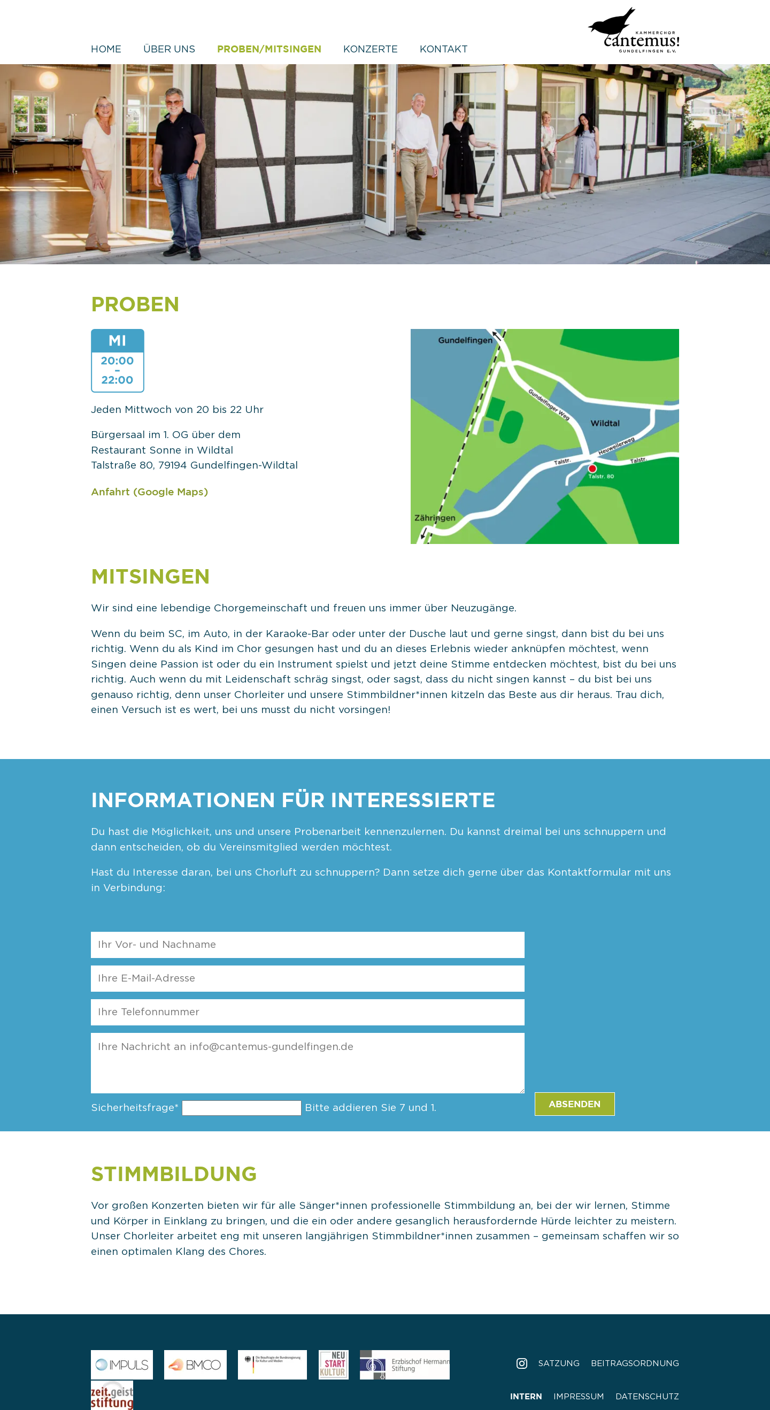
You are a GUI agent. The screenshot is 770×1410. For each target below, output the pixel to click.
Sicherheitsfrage (136, 1108)
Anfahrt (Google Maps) (149, 491)
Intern (526, 1396)
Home (106, 50)
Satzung (559, 1364)
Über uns (169, 50)
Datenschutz (647, 1397)
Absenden (574, 1104)
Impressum (578, 1397)
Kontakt (444, 50)
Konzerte (370, 50)
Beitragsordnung (635, 1364)
